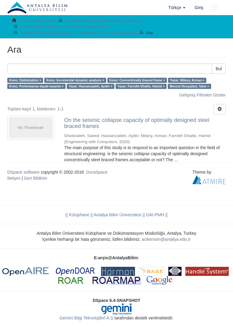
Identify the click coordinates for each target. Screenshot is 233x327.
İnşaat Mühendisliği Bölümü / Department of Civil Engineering (79, 32)
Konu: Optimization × (25, 80)
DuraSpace (96, 172)
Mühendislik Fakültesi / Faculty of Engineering (64, 26)
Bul (219, 68)
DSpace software (23, 172)
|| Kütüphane (77, 214)
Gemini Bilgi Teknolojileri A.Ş (86, 318)
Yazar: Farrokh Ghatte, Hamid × (141, 86)
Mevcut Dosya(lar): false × (189, 86)
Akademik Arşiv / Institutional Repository (103, 20)
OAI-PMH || (156, 214)
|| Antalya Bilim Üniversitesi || (117, 214)
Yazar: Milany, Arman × (187, 80)
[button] (177, 7)
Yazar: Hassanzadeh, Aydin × (90, 86)
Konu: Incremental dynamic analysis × (75, 80)
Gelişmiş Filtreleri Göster (202, 95)
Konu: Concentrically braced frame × (137, 80)
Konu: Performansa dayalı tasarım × (36, 86)
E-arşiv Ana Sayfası (37, 20)
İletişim (14, 178)
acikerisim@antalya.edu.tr (166, 239)
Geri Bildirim (35, 178)
